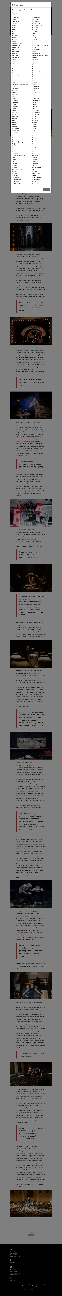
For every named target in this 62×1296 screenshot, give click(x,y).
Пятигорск (35, 65)
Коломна (14, 126)
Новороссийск (36, 21)
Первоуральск (36, 49)
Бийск (13, 31)
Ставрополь (35, 110)
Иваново (14, 90)
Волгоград (15, 55)
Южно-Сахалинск (37, 177)
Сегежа (34, 90)
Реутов (34, 67)
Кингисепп (15, 116)
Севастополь (35, 88)
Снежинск (35, 104)
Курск (13, 140)
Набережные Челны (17, 169)
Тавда (34, 124)
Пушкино (34, 63)
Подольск (35, 57)
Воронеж (14, 63)
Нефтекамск (15, 177)
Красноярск (15, 136)
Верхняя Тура (15, 47)
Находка (14, 173)
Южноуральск (36, 179)
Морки (14, 159)
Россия (33, 10)
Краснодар (15, 132)
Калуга (14, 108)
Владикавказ (15, 51)
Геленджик (15, 69)
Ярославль (35, 183)
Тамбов (34, 128)
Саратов (34, 82)
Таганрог (34, 126)
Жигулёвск (15, 77)
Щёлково (34, 171)
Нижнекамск (15, 181)
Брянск (14, 33)
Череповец (35, 163)
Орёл (33, 43)
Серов (34, 94)
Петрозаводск (36, 53)
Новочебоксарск (37, 25)
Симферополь (36, 100)
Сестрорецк (35, 98)
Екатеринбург (16, 75)
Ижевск (14, 92)
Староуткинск (36, 112)
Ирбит (14, 96)
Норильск (35, 29)
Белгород (14, 29)
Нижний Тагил (36, 17)
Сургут (34, 118)
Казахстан (27, 10)
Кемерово (15, 114)
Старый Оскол (36, 114)
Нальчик (14, 171)
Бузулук (14, 37)
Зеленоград (15, 88)
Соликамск (35, 106)
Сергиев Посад (36, 92)
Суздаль (34, 116)
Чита (33, 169)
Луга (13, 152)
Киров (13, 120)
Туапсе (34, 140)
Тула (33, 142)
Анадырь (14, 19)
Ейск (13, 73)
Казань (14, 104)
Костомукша (15, 128)
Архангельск (15, 21)
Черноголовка (36, 167)
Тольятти (34, 134)
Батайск (14, 27)
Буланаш (14, 39)
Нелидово (15, 175)
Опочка (34, 37)
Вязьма (14, 67)
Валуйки (14, 41)
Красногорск (15, 130)
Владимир (15, 53)
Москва (14, 161)
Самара (34, 77)
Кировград (15, 122)
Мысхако (14, 165)
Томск (34, 136)
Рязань (34, 73)
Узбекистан (40, 10)
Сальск (34, 75)
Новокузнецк (36, 19)
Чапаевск (34, 157)
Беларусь (15, 10)
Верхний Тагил (16, 45)
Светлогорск (35, 86)
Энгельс (34, 175)
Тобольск (34, 132)
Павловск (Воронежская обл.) (40, 45)
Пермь (34, 51)
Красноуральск (16, 134)
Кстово (14, 138)
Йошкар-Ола (15, 100)
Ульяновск (35, 146)
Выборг (14, 65)
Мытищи (14, 167)
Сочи (33, 108)
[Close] (49, 4)
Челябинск (35, 161)
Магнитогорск (16, 154)
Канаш (14, 110)
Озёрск (34, 33)
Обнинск (34, 31)
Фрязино (34, 154)
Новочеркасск (36, 27)
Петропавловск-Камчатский (40, 55)
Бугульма (14, 35)
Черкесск (34, 165)
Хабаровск (35, 155)
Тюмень (34, 144)
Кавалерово (15, 102)
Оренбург (34, 39)
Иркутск (14, 98)
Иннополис (15, 94)
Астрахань (15, 23)
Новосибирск (36, 23)
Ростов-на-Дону (37, 71)
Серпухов (34, 96)
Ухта (33, 152)
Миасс (13, 157)
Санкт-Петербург (37, 79)
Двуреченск (15, 71)
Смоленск (35, 102)
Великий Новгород (17, 43)
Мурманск (14, 163)
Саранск (34, 81)
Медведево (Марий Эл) (18, 155)
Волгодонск (15, 57)
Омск (33, 35)
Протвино (35, 59)
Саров (34, 84)
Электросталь (36, 173)
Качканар (14, 112)
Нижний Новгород (17, 183)
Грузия (21, 10)
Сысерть (34, 122)
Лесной (14, 146)
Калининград (15, 106)
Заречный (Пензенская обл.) (19, 79)
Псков (34, 61)
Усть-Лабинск (36, 148)
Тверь (33, 130)
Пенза (34, 47)
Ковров (14, 124)
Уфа (33, 150)
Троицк (34, 138)
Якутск (34, 181)
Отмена (46, 190)
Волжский (14, 59)
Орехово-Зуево (36, 41)
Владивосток (15, 49)
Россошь (34, 69)
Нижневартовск (16, 179)
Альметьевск (15, 17)
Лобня (13, 150)
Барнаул (14, 25)
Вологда (14, 61)
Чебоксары (35, 159)
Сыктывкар (35, 120)
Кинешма (14, 118)
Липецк (14, 148)
